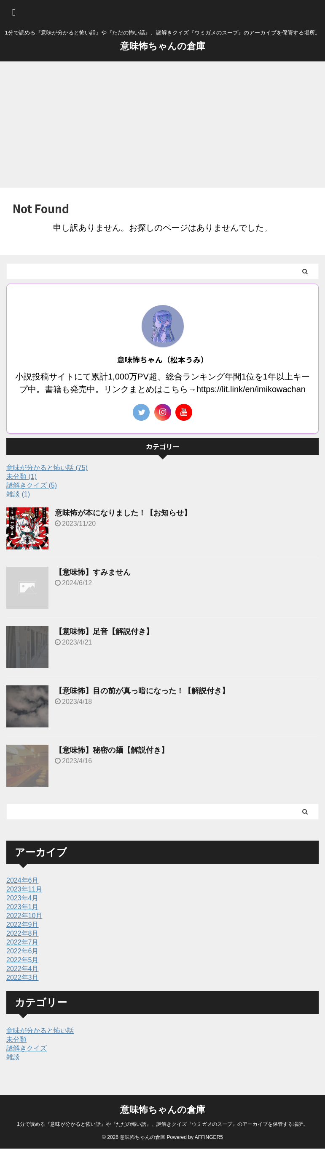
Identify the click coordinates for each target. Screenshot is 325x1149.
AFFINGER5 (209, 1137)
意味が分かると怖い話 (40, 1030)
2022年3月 (22, 977)
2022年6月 (22, 951)
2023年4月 (22, 898)
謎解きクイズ (26, 1048)
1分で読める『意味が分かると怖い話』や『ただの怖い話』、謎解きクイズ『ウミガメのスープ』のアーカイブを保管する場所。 (162, 1124)
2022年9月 (22, 924)
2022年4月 (22, 968)
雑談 (13, 1057)
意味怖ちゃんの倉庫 (162, 46)
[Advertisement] (162, 124)
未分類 (16, 1039)
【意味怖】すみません (93, 572)
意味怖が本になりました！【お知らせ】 (123, 513)
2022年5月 (22, 959)
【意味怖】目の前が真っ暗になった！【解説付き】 (142, 691)
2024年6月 (22, 880)
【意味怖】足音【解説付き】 (104, 631)
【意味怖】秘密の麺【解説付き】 (112, 750)
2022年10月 (24, 915)
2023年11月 (24, 889)
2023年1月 (22, 906)
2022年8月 (22, 933)
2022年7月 (22, 942)
